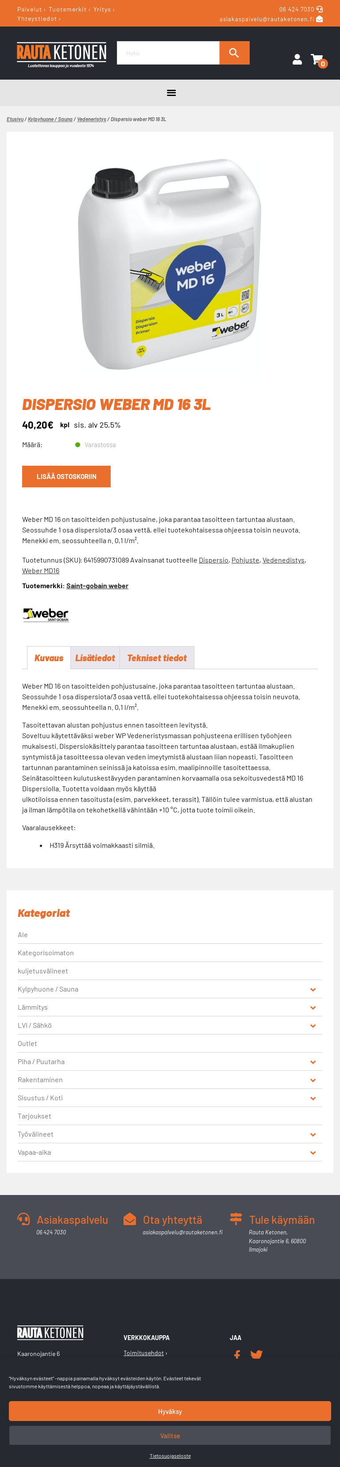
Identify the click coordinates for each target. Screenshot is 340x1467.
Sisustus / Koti (40, 1097)
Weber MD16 (40, 570)
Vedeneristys (91, 119)
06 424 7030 (297, 9)
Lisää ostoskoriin (67, 476)
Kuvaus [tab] (49, 657)
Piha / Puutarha (41, 1061)
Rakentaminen (40, 1079)
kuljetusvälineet (43, 970)
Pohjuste (245, 559)
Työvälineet (36, 1134)
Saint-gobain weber (97, 585)
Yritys (102, 9)
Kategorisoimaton (46, 952)
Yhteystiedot (37, 18)
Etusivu (15, 119)
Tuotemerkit (68, 9)
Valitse (170, 1436)
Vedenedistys (284, 559)
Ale (23, 934)
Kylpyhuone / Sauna (50, 119)
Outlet (27, 1043)
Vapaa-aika (34, 1152)
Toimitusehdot (144, 1352)
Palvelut (29, 9)
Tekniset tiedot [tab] (157, 657)
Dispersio (213, 559)
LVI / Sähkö (35, 1025)
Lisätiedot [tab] (95, 657)
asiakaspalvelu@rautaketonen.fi (267, 19)
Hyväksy (170, 1411)
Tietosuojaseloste (170, 1455)
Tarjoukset (34, 1115)
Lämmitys (33, 1007)
